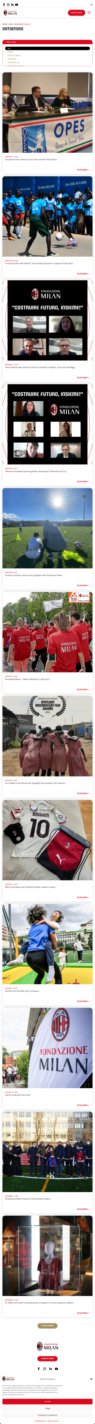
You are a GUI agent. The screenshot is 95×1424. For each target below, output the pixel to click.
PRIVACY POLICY (53, 1421)
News (11, 24)
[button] (91, 1379)
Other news (47, 1326)
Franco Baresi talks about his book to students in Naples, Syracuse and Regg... (40, 367)
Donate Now (76, 13)
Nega (47, 1408)
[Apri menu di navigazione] (89, 13)
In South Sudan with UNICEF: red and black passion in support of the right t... (39, 263)
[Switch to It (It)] (91, 5)
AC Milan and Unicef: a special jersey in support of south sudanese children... (39, 1303)
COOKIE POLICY (40, 1421)
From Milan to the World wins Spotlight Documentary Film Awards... (35, 783)
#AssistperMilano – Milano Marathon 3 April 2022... (27, 679)
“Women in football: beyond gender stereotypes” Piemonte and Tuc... (36, 471)
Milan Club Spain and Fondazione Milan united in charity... (30, 887)
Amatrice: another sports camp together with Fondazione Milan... (34, 575)
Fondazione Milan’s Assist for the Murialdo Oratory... (28, 1199)
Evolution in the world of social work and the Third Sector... (31, 159)
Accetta (47, 1401)
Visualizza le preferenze (47, 1415)
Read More (83, 170)
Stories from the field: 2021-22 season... (22, 991)
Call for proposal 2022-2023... (18, 1095)
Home (4, 24)
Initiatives (19, 24)
